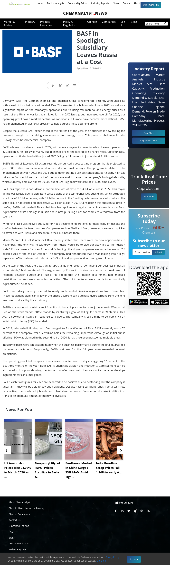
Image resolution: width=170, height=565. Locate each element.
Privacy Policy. (112, 557)
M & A (123, 23)
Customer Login (151, 4)
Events (126, 3)
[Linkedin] (122, 510)
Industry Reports (100, 3)
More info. (101, 560)
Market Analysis (55, 3)
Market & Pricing (9, 23)
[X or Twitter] (128, 510)
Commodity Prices (77, 3)
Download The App (19, 525)
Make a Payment (18, 549)
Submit (158, 252)
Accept (134, 559)
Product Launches (46, 23)
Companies (109, 22)
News (116, 3)
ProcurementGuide (19, 543)
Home (40, 3)
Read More (148, 196)
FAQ (11, 531)
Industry (30, 22)
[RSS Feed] (148, 510)
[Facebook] (115, 510)
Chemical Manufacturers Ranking (26, 508)
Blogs (134, 22)
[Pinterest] (141, 510)
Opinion (92, 22)
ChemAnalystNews (85, 13)
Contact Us (14, 520)
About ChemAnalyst (19, 502)
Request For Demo (148, 140)
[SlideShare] (135, 510)
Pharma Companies (19, 514)
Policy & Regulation (69, 23)
